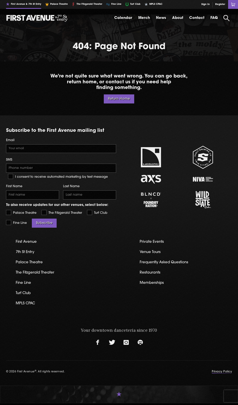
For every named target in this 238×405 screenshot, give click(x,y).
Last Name (71, 187)
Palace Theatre (21, 213)
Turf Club (97, 213)
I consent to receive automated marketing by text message (58, 177)
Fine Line (16, 223)
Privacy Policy (222, 373)
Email (10, 140)
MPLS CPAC (26, 305)
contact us (118, 82)
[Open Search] (226, 18)
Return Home (119, 98)
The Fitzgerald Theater (62, 213)
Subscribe (44, 223)
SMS (9, 160)
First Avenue (27, 243)
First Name (14, 187)
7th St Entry (26, 253)
